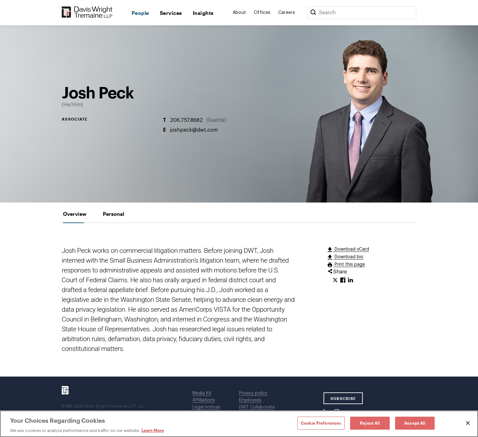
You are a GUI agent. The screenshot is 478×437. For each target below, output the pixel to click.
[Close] (468, 423)
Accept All (414, 422)
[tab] (74, 213)
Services (171, 13)
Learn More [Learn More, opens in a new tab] (153, 430)
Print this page (349, 264)
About (239, 12)
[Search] (313, 13)
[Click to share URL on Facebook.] (342, 280)
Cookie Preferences (321, 422)
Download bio (348, 257)
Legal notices (206, 407)
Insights (203, 13)
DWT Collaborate (257, 407)
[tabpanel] (239, 300)
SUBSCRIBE (343, 398)
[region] (239, 423)
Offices (262, 12)
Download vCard (351, 249)
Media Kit (201, 393)
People (140, 13)
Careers (286, 12)
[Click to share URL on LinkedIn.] (350, 280)
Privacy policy (253, 393)
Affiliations (203, 400)
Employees (250, 400)
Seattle (216, 120)
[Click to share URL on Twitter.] (335, 280)
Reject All (370, 422)
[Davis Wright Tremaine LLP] (87, 12)
